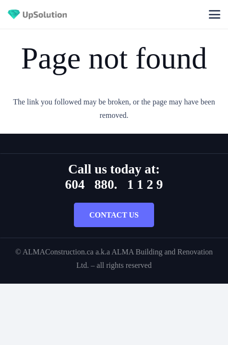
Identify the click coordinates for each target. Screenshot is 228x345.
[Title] (37, 14)
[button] (215, 14)
